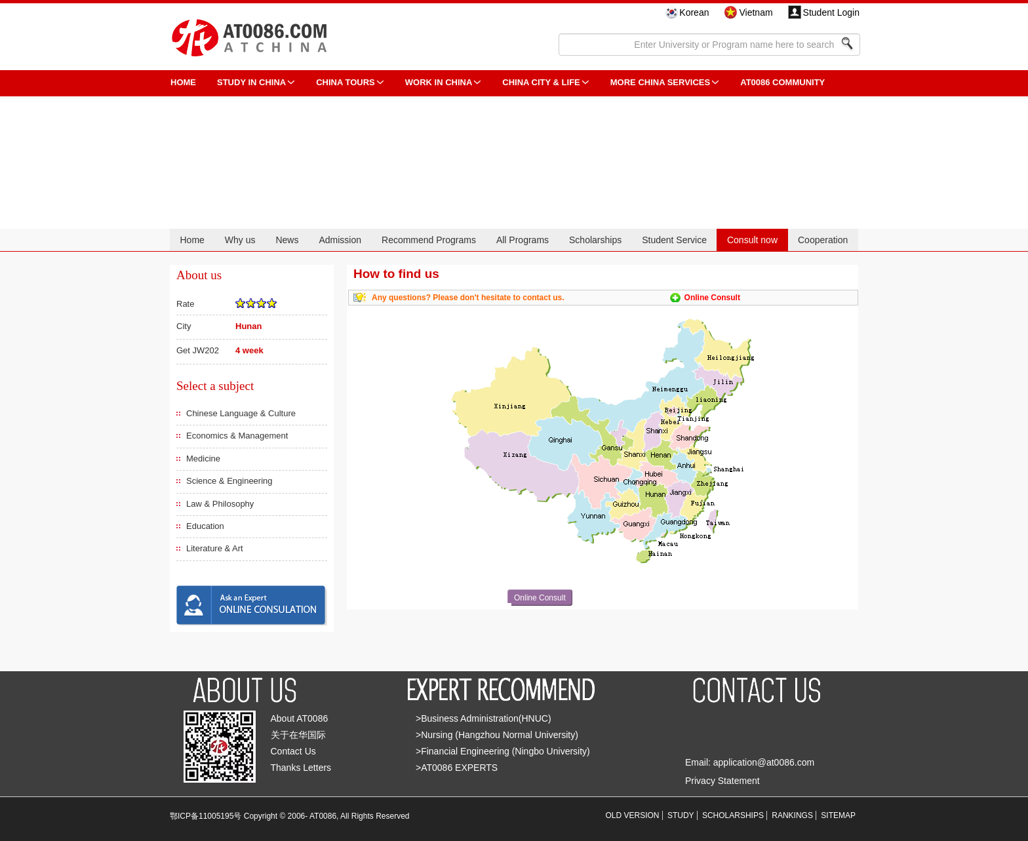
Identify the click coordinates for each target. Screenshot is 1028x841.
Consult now (752, 240)
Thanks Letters (301, 767)
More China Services (660, 82)
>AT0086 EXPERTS (457, 767)
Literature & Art (214, 548)
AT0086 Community (782, 82)
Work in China (439, 82)
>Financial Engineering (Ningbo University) (503, 751)
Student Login (831, 12)
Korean (694, 12)
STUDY (680, 815)
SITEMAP (838, 815)
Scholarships (595, 240)
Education (205, 526)
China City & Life (541, 82)
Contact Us (293, 751)
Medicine (203, 458)
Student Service (674, 240)
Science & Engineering (229, 481)
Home (192, 240)
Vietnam (755, 12)
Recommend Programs (429, 240)
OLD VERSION (633, 815)
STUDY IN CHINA (251, 82)
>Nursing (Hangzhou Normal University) (497, 735)
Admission (340, 240)
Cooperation (823, 240)
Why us (240, 240)
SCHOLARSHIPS (733, 815)
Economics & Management (237, 435)
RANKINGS (792, 815)
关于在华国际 (298, 735)
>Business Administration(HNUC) (483, 718)
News (286, 240)
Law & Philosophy (220, 504)
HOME (183, 82)
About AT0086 (299, 718)
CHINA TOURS (345, 82)
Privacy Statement (722, 780)
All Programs (522, 240)
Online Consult (712, 297)
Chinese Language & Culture (241, 413)
